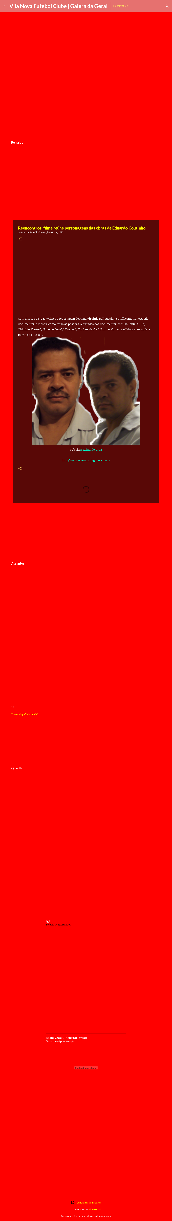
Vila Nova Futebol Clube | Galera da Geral (58, 6)
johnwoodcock (95, 1209)
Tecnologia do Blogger (86, 1202)
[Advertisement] (86, 113)
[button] (20, 239)
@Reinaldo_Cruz (91, 449)
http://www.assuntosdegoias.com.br (86, 460)
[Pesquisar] (167, 6)
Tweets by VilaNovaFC (24, 714)
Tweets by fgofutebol (58, 924)
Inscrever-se (120, 6)
